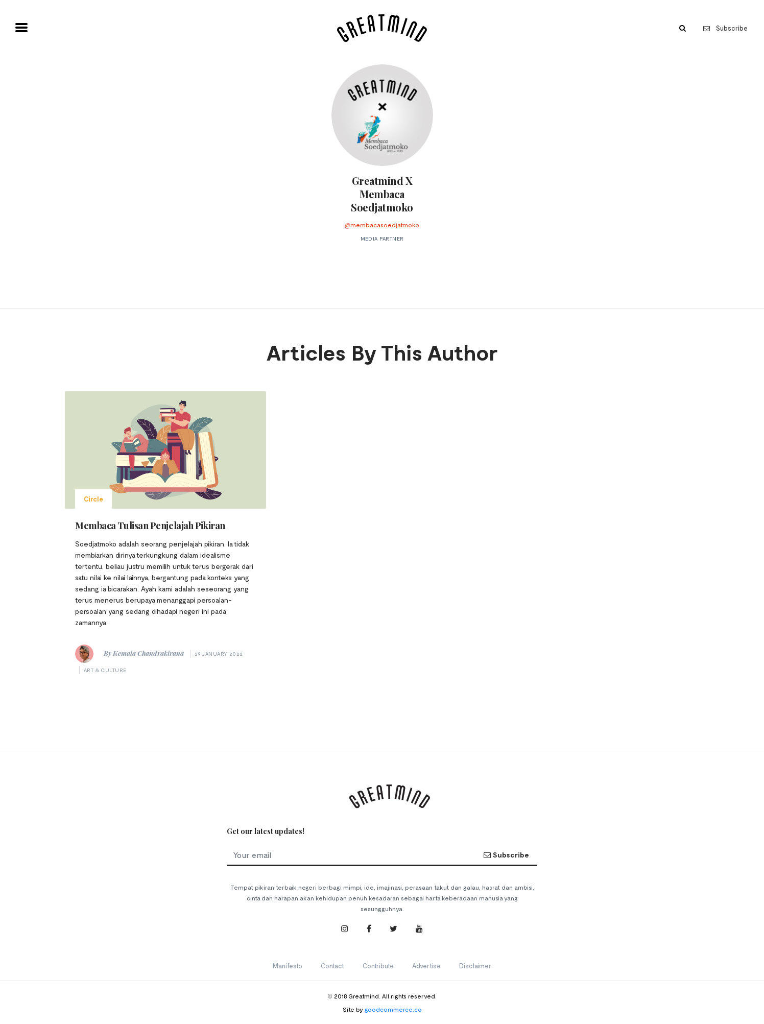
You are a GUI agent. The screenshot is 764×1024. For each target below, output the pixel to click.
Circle (93, 499)
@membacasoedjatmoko (382, 224)
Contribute (378, 966)
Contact (332, 966)
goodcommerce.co (393, 1009)
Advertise (426, 966)
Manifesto (287, 966)
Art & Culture (105, 670)
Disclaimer (475, 966)
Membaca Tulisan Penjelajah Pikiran (150, 525)
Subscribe (725, 28)
